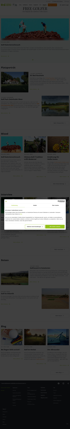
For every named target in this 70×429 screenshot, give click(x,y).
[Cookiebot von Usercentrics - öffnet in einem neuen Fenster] (59, 201)
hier (21, 214)
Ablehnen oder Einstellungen (35, 226)
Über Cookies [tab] (55, 205)
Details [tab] (35, 205)
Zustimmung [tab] (14, 205)
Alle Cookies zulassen (55, 226)
